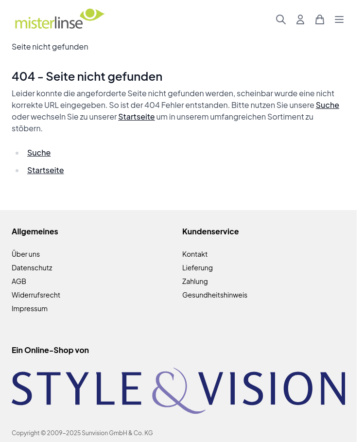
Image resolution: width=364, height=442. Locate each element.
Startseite (136, 116)
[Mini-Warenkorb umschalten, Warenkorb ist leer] (320, 19)
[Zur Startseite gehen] (59, 19)
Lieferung (197, 267)
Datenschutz (32, 267)
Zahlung (195, 281)
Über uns (26, 253)
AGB (19, 281)
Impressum (30, 308)
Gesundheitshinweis (214, 294)
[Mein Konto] (300, 19)
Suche (327, 105)
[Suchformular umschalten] (281, 19)
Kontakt (195, 253)
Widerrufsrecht (36, 294)
